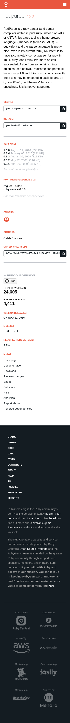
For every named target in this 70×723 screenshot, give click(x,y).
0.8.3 (7, 156)
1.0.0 (7, 150)
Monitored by (22, 664)
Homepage (10, 360)
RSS (6, 392)
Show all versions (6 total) (20, 169)
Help (11, 476)
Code (11, 448)
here (52, 585)
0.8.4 (7, 153)
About (12, 470)
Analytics (9, 397)
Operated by (22, 614)
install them (34, 518)
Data (11, 453)
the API (53, 518)
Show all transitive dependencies (24, 196)
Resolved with (49, 638)
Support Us (15, 492)
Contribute (15, 465)
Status (12, 437)
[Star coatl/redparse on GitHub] (10, 281)
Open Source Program (33, 548)
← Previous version (19, 275)
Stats (11, 459)
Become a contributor (21, 527)
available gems (42, 523)
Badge (8, 381)
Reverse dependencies (18, 408)
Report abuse (12, 403)
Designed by (49, 612)
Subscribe (10, 387)
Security (13, 498)
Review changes (14, 376)
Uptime (12, 442)
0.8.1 (7, 163)
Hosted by (23, 638)
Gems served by (49, 664)
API (9, 481)
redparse (14, 15)
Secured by (50, 690)
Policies (13, 487)
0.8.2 (7, 160)
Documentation (13, 365)
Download (10, 370)
